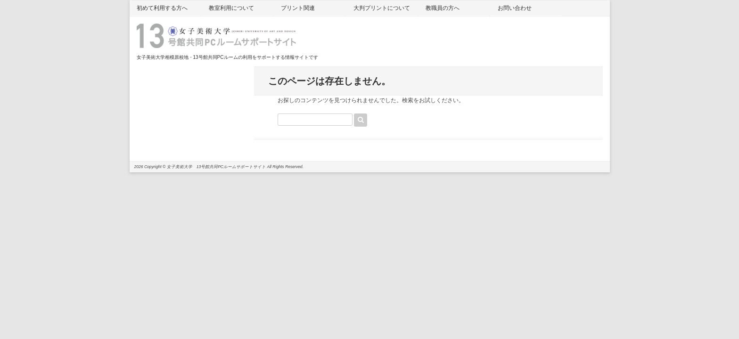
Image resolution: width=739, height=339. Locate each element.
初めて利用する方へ (162, 8)
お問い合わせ (515, 8)
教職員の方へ (443, 8)
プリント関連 (298, 8)
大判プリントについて (381, 8)
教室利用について (231, 8)
